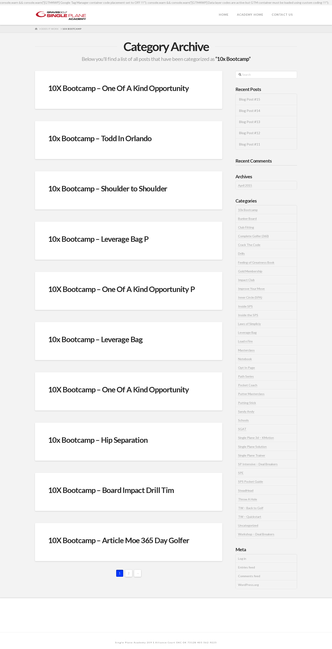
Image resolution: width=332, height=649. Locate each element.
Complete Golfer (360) (253, 236)
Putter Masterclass (251, 394)
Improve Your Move (251, 288)
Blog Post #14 (249, 111)
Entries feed (246, 567)
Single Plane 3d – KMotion (256, 438)
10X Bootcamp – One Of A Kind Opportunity (118, 88)
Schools (243, 420)
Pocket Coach (247, 385)
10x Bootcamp (248, 210)
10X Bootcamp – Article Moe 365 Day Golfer (118, 540)
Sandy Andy (246, 411)
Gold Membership (250, 271)
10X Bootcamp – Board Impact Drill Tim (111, 489)
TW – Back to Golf (250, 508)
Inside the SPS (248, 315)
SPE (241, 473)
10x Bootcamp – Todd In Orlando (100, 138)
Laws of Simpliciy (249, 324)
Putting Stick (247, 403)
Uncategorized (248, 525)
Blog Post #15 (249, 99)
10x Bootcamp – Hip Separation (97, 439)
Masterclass (246, 350)
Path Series (246, 376)
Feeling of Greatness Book (256, 262)
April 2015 (245, 185)
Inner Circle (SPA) (250, 297)
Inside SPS (245, 306)
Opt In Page (246, 367)
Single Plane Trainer (251, 455)
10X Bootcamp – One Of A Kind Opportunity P (121, 289)
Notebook (245, 359)
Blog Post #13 (249, 122)
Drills (241, 253)
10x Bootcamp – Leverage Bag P (98, 238)
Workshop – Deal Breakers (256, 534)
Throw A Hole (247, 499)
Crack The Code (249, 245)
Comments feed (249, 576)
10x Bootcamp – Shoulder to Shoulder (107, 188)
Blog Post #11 (249, 144)
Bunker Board (247, 218)
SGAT (242, 429)
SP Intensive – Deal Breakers (258, 464)
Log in (242, 558)
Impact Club (246, 280)
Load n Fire (245, 341)
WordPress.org (248, 585)
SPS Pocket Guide (250, 481)
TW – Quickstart (249, 517)
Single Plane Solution (252, 446)
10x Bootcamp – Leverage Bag (95, 339)
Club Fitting (246, 227)
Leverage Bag (247, 332)
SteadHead (245, 490)
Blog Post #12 (249, 133)
